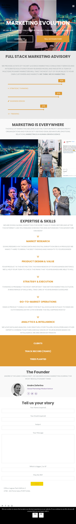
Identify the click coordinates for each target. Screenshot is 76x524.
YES (35, 514)
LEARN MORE (19, 39)
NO (41, 514)
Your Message (38, 447)
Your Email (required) (38, 418)
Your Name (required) (38, 409)
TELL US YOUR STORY (53, 39)
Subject (38, 426)
